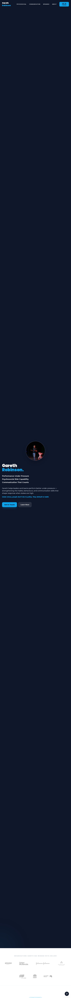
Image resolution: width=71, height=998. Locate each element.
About (54, 4)
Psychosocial (21, 4)
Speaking (46, 4)
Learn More (31, 505)
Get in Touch (64, 4)
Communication (34, 4)
